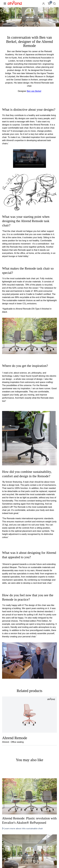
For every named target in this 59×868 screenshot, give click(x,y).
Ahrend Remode (14, 738)
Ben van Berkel (34, 91)
